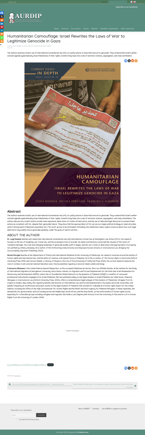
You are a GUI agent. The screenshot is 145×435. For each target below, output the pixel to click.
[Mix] (2, 34)
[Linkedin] (2, 23)
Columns (64, 28)
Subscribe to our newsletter (127, 7)
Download (50, 365)
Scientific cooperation (109, 28)
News (56, 28)
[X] (129, 60)
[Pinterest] (2, 27)
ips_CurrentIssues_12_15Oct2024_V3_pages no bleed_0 (26, 365)
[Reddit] (132, 60)
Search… (105, 2)
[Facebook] (125, 60)
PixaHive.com (83, 432)
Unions (86, 28)
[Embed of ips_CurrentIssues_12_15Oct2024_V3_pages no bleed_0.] (72, 330)
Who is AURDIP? (84, 409)
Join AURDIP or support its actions (114, 409)
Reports (94, 28)
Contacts (95, 409)
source (9, 48)
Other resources (127, 28)
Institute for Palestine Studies (39, 46)
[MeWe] (2, 30)
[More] (136, 60)
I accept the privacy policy (28, 419)
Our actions (76, 28)
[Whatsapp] (2, 37)
